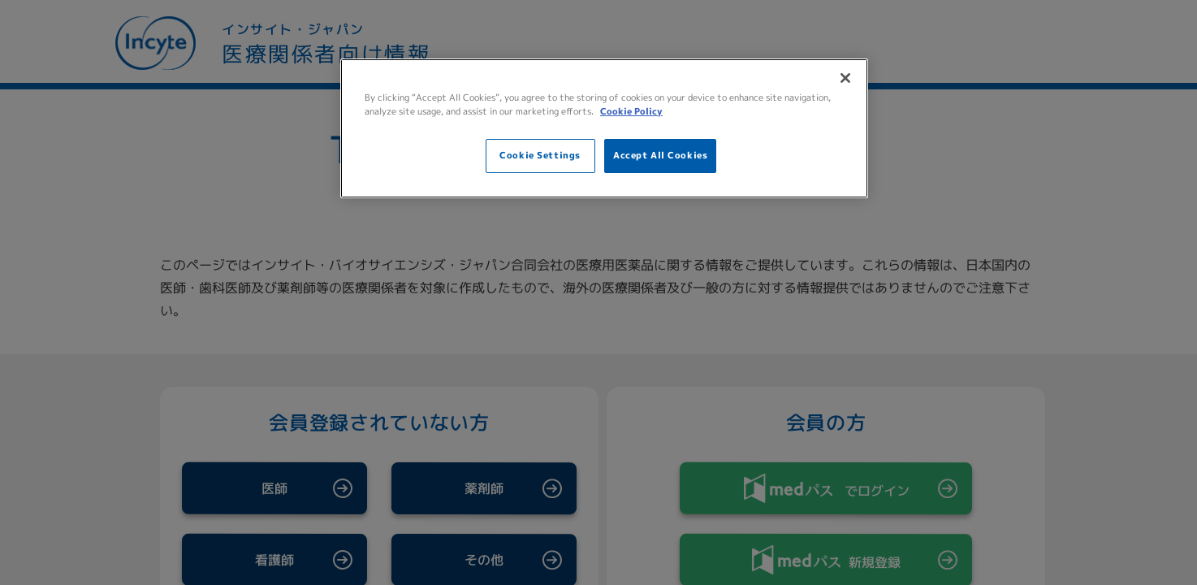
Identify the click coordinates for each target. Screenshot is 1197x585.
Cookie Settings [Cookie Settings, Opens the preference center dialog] (540, 155)
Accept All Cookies (660, 155)
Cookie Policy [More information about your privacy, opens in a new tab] (631, 111)
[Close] (845, 78)
